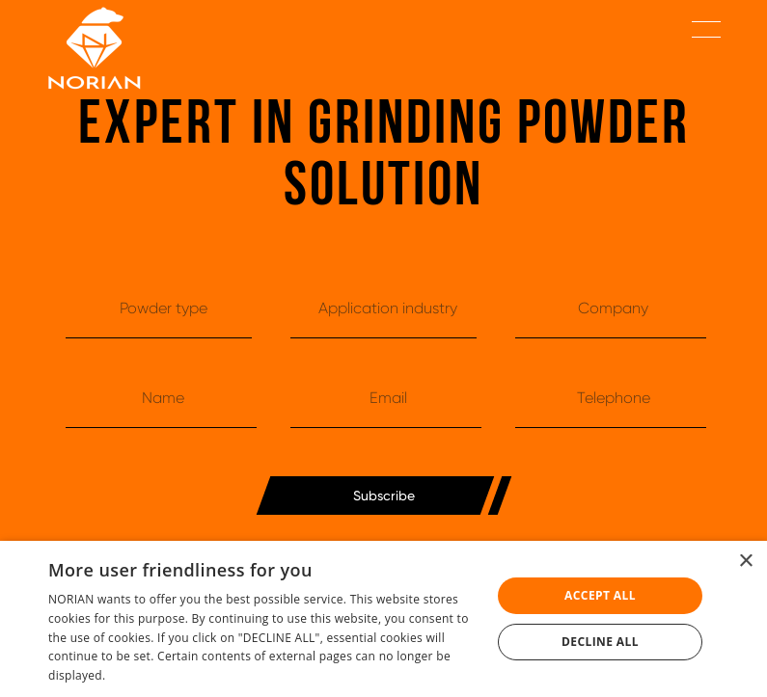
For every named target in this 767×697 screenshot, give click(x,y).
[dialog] (383, 619)
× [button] (745, 561)
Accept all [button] (600, 595)
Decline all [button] (600, 641)
